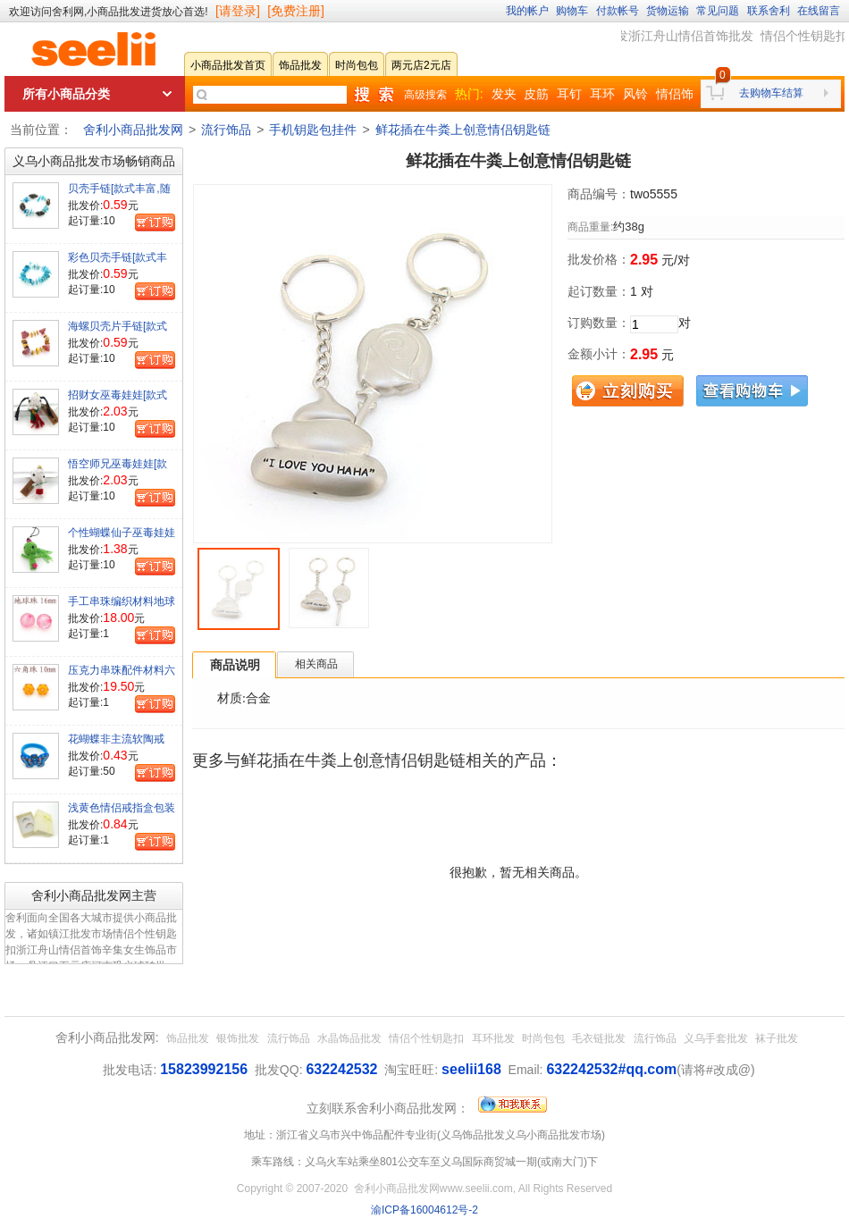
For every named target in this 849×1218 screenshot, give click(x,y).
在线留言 (818, 10)
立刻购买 (628, 391)
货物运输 (667, 10)
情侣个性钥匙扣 (426, 1038)
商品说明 (235, 665)
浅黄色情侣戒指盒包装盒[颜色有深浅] (121, 815)
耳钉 (569, 94)
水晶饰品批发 (349, 1038)
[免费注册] (295, 11)
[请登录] (237, 11)
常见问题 (717, 10)
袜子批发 (776, 1038)
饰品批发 (187, 1038)
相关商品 (316, 664)
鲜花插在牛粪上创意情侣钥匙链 (463, 129)
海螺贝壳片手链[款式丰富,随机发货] (117, 333)
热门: (469, 94)
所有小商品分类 (66, 94)
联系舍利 (768, 10)
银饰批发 (237, 1038)
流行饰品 (226, 129)
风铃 (635, 94)
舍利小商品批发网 (133, 129)
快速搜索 (373, 94)
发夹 (504, 94)
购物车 (572, 10)
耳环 (602, 94)
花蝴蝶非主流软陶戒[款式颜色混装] (116, 746)
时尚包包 (543, 1038)
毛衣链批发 (599, 1038)
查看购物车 (752, 391)
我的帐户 (527, 10)
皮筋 (536, 94)
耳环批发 (493, 1038)
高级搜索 (425, 94)
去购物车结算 (771, 93)
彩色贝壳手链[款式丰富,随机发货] (117, 264)
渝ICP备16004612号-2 (424, 1210)
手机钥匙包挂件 (313, 129)
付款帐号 (617, 10)
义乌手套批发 (716, 1038)
